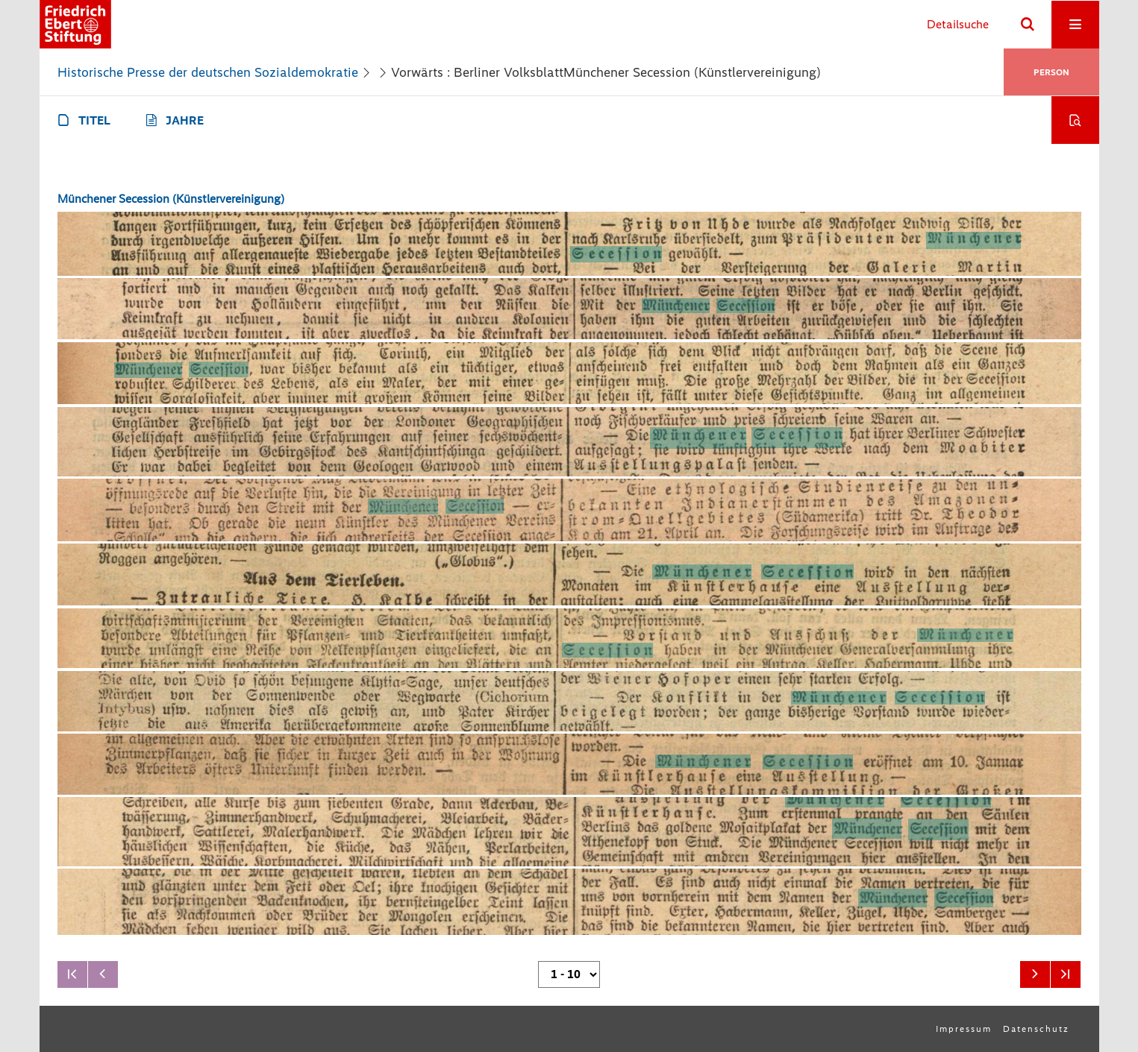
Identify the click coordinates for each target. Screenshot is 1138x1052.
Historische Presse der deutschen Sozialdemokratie (207, 72)
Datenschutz (1036, 1029)
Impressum (964, 1029)
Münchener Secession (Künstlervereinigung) (170, 199)
